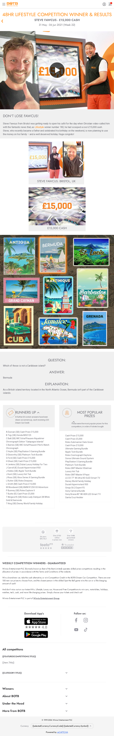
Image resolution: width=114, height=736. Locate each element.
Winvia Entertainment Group (46, 598)
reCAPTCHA (62, 732)
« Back (2, 21)
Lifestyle (39, 127)
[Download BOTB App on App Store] (36, 623)
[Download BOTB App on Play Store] (36, 634)
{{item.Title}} (8, 662)
